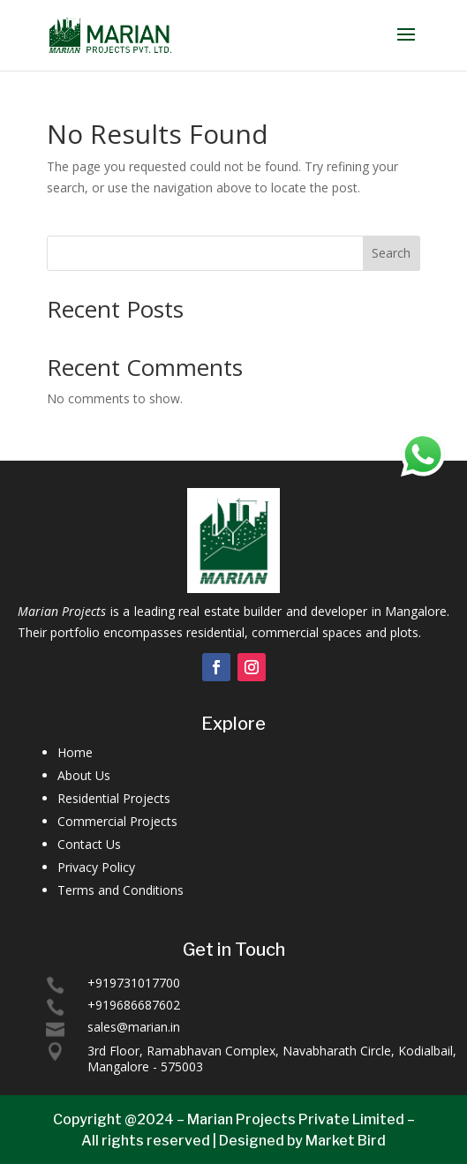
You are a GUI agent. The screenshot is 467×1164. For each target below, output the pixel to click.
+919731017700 (133, 982)
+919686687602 (133, 1004)
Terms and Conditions (120, 890)
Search (391, 252)
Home (75, 752)
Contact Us (89, 844)
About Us (83, 775)
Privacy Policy (96, 867)
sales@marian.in (133, 1026)
